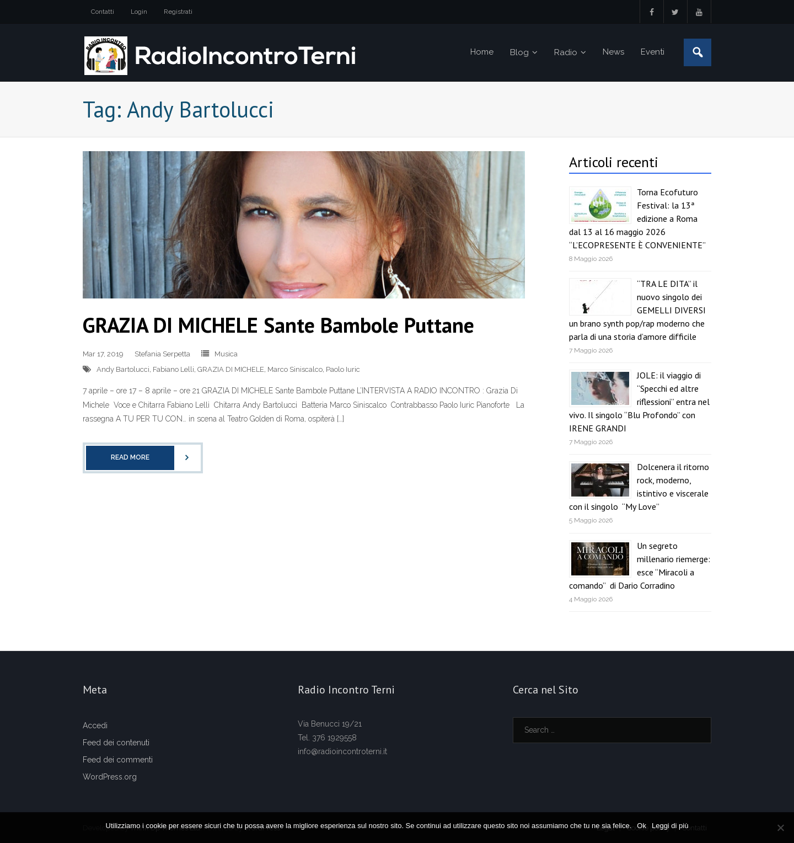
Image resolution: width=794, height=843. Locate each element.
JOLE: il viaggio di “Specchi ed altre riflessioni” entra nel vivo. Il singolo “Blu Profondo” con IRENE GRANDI (639, 402)
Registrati (178, 11)
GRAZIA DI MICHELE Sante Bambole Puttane (278, 324)
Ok (641, 825)
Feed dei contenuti (116, 742)
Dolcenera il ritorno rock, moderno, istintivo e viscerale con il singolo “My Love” (639, 486)
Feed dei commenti (118, 759)
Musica (226, 354)
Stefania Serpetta (162, 354)
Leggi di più (670, 825)
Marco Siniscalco (295, 369)
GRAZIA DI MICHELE (230, 369)
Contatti (102, 11)
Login (139, 11)
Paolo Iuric (343, 369)
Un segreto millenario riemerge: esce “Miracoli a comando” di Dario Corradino (639, 565)
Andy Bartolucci (122, 369)
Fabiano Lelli (173, 369)
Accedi (95, 725)
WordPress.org (110, 776)
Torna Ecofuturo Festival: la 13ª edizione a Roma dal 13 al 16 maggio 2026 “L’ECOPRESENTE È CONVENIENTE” (637, 218)
